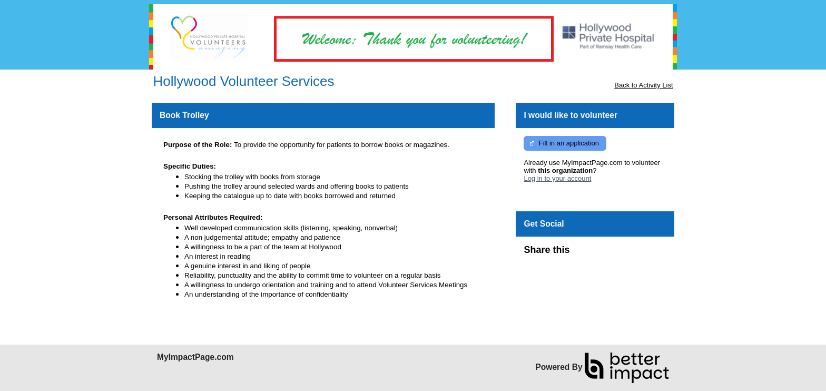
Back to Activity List (643, 85)
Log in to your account (557, 178)
